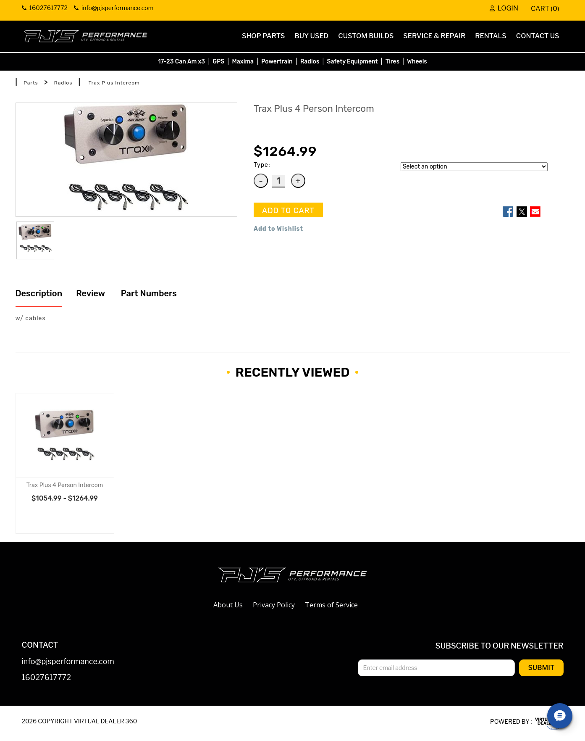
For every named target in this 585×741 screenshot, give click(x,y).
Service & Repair (434, 36)
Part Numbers (148, 293)
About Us (228, 604)
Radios (309, 61)
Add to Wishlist (278, 228)
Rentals (490, 36)
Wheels (417, 61)
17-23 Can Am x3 (181, 61)
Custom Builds (365, 36)
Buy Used (311, 36)
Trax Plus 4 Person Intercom (64, 485)
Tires (392, 61)
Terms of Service (331, 604)
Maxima (243, 61)
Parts (31, 83)
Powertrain (277, 61)
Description (39, 293)
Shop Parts (263, 36)
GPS (218, 61)
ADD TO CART (288, 210)
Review (90, 293)
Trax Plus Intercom (114, 83)
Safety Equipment (352, 61)
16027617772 (46, 678)
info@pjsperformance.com (68, 662)
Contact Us (537, 36)
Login (504, 8)
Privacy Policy (274, 604)
